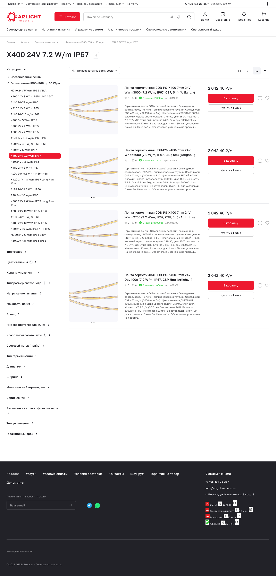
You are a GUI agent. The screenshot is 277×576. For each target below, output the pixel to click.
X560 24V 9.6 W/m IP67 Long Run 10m (32, 203)
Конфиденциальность (19, 551)
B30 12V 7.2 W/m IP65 (25, 126)
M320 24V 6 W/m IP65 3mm (28, 234)
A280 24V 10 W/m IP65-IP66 (29, 211)
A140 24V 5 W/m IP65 (24, 102)
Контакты (116, 474)
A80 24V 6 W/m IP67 (24, 149)
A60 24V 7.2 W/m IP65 (25, 161)
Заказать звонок (221, 3)
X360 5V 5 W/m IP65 (24, 120)
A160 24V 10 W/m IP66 (25, 217)
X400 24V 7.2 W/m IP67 (26, 155)
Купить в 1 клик (231, 107)
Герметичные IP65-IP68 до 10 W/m (35, 83)
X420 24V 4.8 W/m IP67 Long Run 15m (32, 181)
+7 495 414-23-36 (196, 3)
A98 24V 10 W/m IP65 (24, 195)
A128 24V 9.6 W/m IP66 (26, 189)
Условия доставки (88, 474)
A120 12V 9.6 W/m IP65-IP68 (29, 138)
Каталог (13, 474)
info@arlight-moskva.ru (220, 488)
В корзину (231, 98)
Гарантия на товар (165, 474)
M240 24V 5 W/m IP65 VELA (29, 90)
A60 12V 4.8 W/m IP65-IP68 (28, 240)
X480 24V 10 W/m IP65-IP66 (29, 222)
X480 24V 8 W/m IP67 (25, 167)
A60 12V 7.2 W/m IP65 (25, 132)
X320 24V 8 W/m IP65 (25, 108)
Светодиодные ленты (26, 77)
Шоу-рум (137, 474)
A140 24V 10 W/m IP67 (25, 114)
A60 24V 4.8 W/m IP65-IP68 (29, 143)
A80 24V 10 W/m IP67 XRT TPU (30, 228)
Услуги (31, 474)
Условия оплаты (55, 474)
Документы (15, 482)
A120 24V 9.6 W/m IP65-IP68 (29, 173)
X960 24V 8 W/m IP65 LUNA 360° (32, 96)
